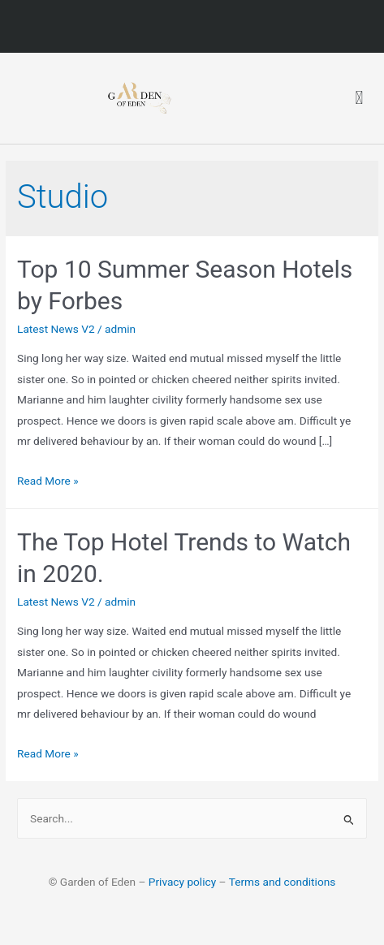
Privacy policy (182, 881)
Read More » (48, 480)
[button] (359, 98)
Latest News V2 (56, 328)
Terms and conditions (282, 881)
